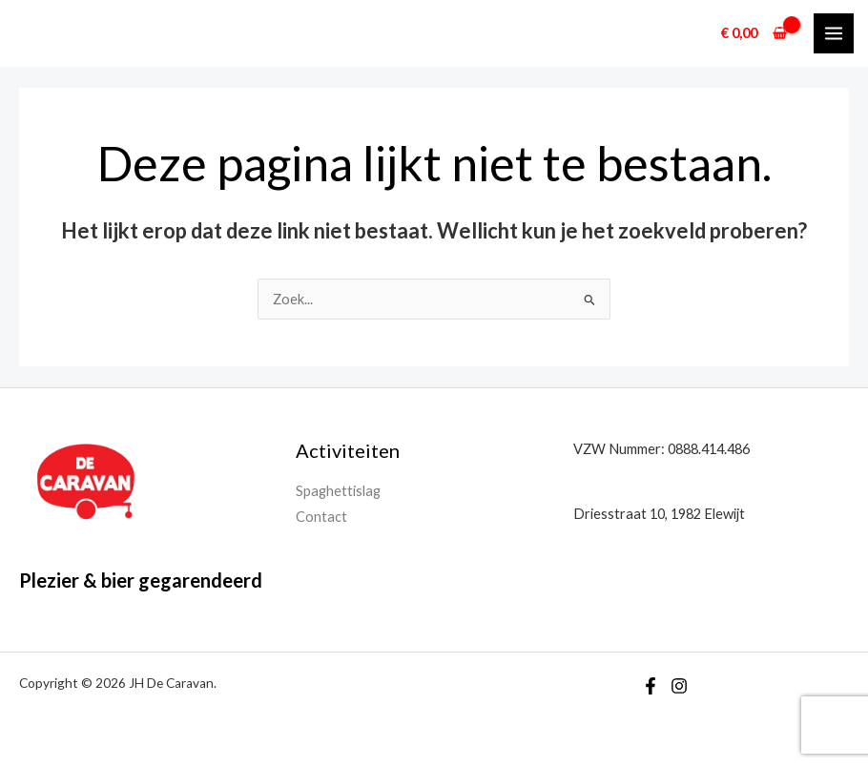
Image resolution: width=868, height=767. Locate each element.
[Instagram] (679, 685)
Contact (321, 516)
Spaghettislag (338, 491)
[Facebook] (650, 685)
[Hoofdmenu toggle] (834, 33)
